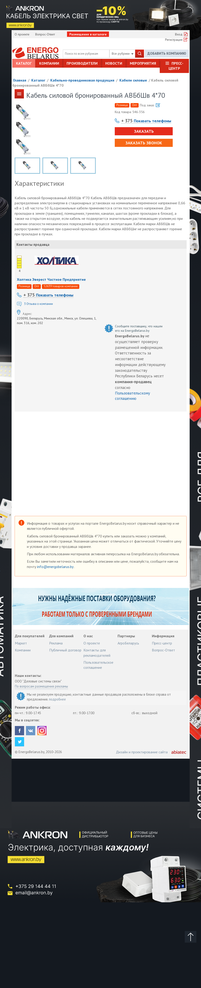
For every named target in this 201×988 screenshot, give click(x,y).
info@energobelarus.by (55, 566)
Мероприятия (143, 63)
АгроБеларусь (128, 643)
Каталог (24, 63)
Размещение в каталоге (88, 34)
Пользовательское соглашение (98, 665)
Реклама (56, 643)
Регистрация (173, 40)
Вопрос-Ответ (45, 34)
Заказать (144, 131)
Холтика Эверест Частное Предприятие (51, 279)
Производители (82, 63)
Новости (113, 63)
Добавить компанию (166, 53)
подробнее (57, 699)
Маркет (21, 643)
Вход (178, 34)
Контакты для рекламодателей (96, 652)
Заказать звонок (143, 142)
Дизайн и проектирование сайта (142, 752)
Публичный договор (65, 650)
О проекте (22, 34)
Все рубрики (123, 53)
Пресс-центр (176, 66)
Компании (49, 63)
